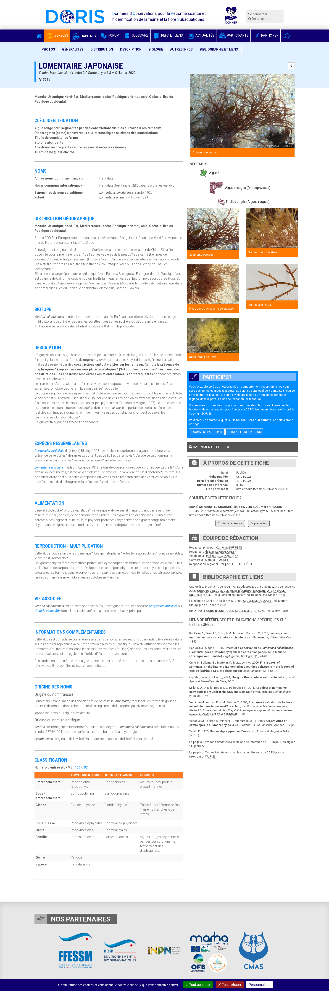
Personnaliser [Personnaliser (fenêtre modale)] (259, 985)
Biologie (156, 49)
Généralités (72, 49)
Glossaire (136, 35)
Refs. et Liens (168, 35)
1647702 (81, 767)
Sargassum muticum (163, 606)
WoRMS (210, 756)
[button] (286, 35)
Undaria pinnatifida (47, 611)
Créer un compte (260, 19)
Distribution (101, 49)
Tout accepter (198, 985)
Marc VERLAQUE (216, 560)
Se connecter (257, 14)
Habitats (84, 36)
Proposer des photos (244, 432)
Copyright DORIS (199, 413)
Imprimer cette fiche (210, 447)
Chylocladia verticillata (49, 451)
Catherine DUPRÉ (227, 547)
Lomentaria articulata (48, 467)
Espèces (57, 35)
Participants (233, 35)
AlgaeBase (198, 746)
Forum (109, 35)
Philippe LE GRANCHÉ (219, 551)
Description (131, 49)
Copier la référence (230, 523)
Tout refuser (229, 985)
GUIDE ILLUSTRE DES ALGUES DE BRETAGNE (235, 611)
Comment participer (207, 432)
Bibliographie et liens (219, 49)
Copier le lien (258, 523)
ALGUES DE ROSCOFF (257, 601)
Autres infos (181, 49)
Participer (266, 35)
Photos (48, 49)
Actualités (200, 35)
